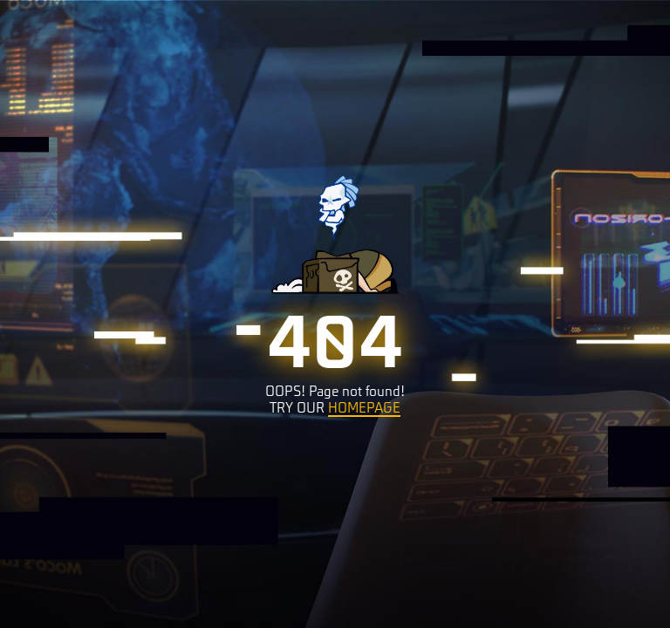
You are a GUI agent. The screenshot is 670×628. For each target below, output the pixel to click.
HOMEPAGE (364, 407)
